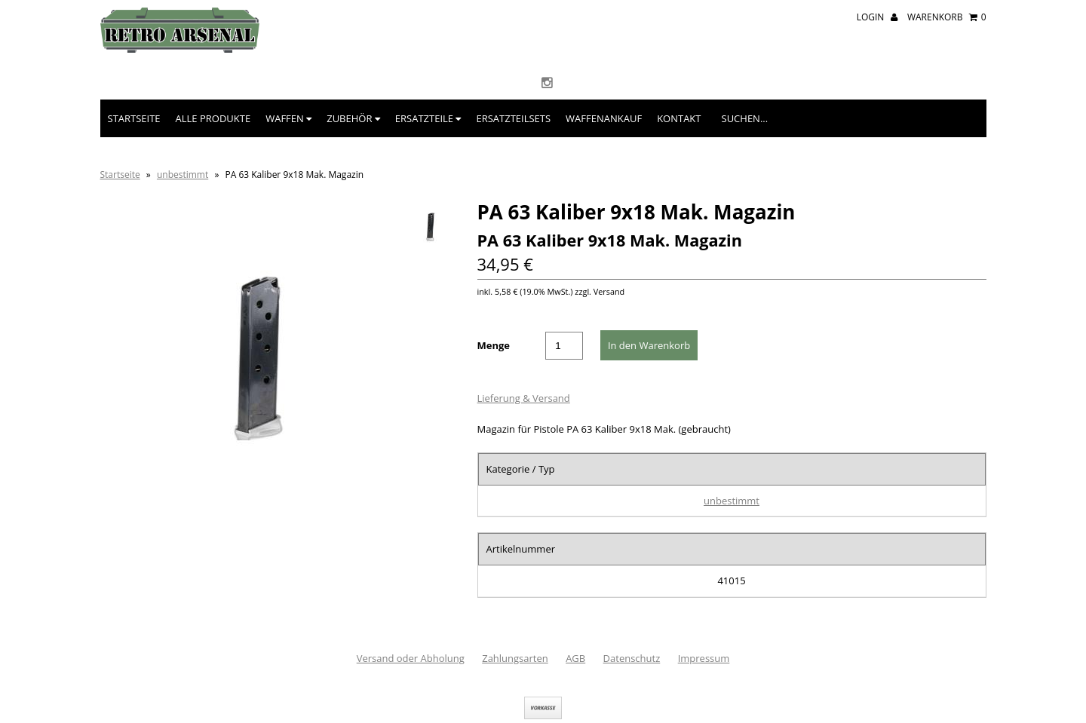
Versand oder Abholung (411, 658)
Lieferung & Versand (523, 398)
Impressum (704, 658)
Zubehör (353, 118)
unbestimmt (182, 174)
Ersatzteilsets (513, 118)
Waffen (288, 118)
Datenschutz (632, 658)
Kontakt (679, 118)
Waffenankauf (604, 118)
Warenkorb (946, 17)
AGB (575, 658)
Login (877, 17)
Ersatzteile (428, 118)
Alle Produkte (213, 118)
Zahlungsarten (515, 658)
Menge (494, 345)
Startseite (134, 118)
